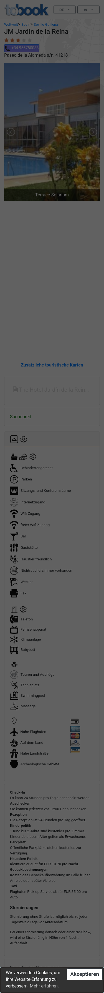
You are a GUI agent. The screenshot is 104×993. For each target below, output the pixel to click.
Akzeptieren (84, 974)
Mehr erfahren (43, 986)
